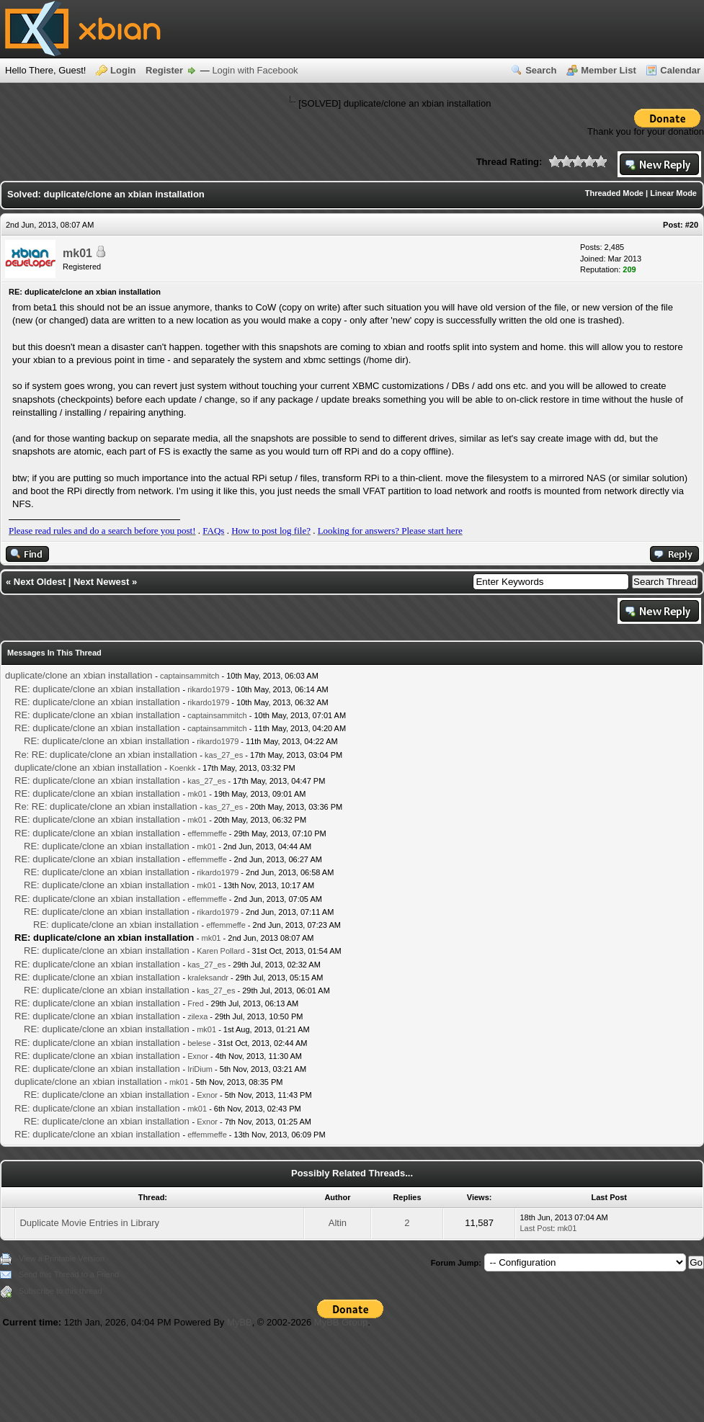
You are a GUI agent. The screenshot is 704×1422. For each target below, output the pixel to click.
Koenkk (182, 768)
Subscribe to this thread (60, 1291)
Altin (338, 1222)
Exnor (197, 1056)
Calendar (680, 70)
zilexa (197, 1016)
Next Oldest (40, 581)
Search (540, 70)
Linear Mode (673, 193)
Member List (608, 70)
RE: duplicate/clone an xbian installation (97, 689)
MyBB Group (340, 1322)
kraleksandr (207, 977)
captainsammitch (190, 675)
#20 (691, 224)
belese (198, 1043)
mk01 (77, 253)
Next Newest (101, 581)
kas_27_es (224, 755)
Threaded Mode (614, 193)
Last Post (536, 1228)
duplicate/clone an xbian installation (79, 675)
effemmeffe (207, 833)
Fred (195, 1003)
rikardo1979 (208, 689)
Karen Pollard (221, 951)
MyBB (239, 1322)
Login (122, 70)
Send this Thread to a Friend (69, 1274)
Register (164, 70)
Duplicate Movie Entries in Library (89, 1222)
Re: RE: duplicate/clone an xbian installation (105, 754)
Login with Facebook (255, 70)
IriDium (200, 1069)
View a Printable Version (61, 1258)
